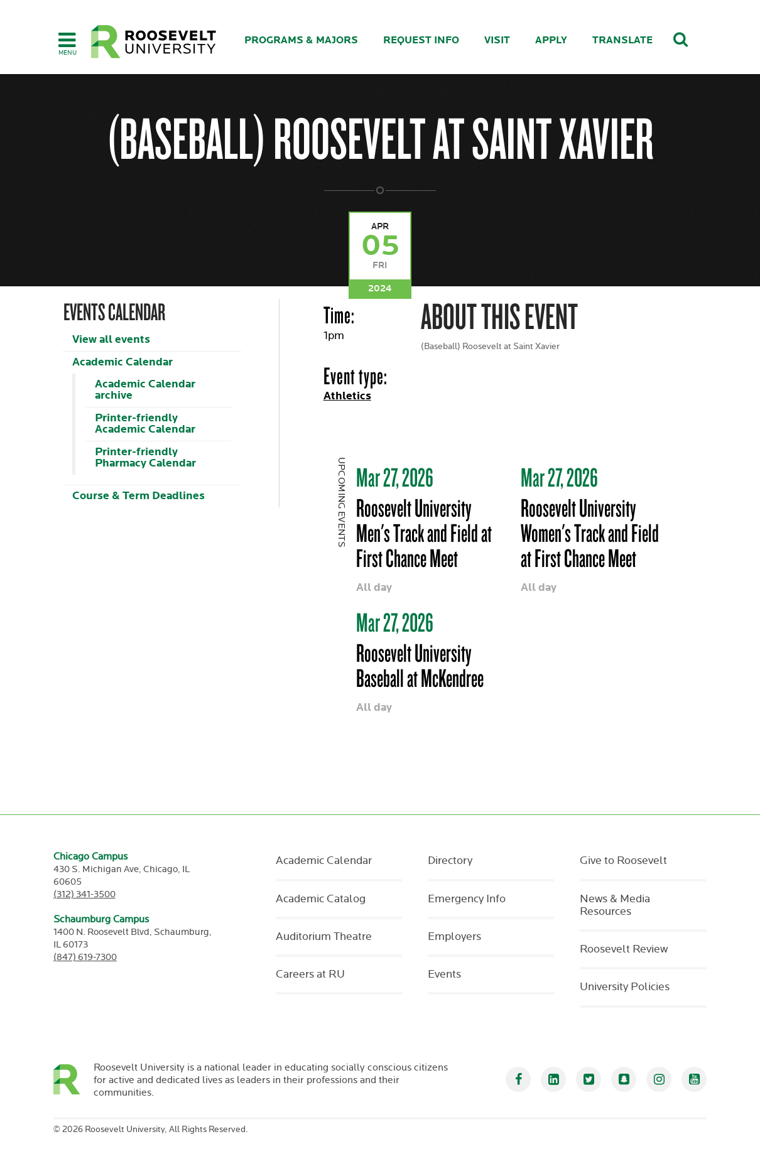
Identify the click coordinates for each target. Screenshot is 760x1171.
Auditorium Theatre (324, 937)
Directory (450, 861)
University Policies (625, 987)
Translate (622, 40)
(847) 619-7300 (85, 957)
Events (444, 974)
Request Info (421, 40)
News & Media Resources (615, 905)
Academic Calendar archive (145, 389)
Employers (454, 937)
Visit (497, 40)
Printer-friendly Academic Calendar (145, 423)
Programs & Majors (301, 40)
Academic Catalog (321, 899)
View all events (111, 339)
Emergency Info (467, 899)
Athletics (347, 395)
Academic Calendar (122, 362)
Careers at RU (310, 974)
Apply (551, 40)
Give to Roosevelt (623, 861)
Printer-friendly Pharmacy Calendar (145, 457)
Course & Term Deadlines (138, 495)
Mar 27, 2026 (394, 477)
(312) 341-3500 (84, 894)
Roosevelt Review (624, 949)
